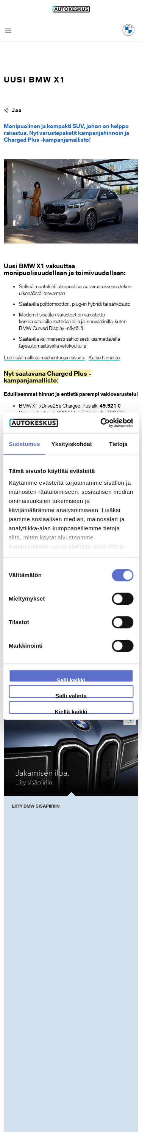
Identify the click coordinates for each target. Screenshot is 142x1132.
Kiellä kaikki (71, 711)
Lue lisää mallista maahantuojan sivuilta (44, 357)
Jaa (13, 110)
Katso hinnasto (104, 357)
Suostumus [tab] (24, 444)
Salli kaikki (71, 679)
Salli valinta (71, 695)
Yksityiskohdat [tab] (71, 444)
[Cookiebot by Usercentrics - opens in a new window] (101, 423)
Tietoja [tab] (118, 444)
